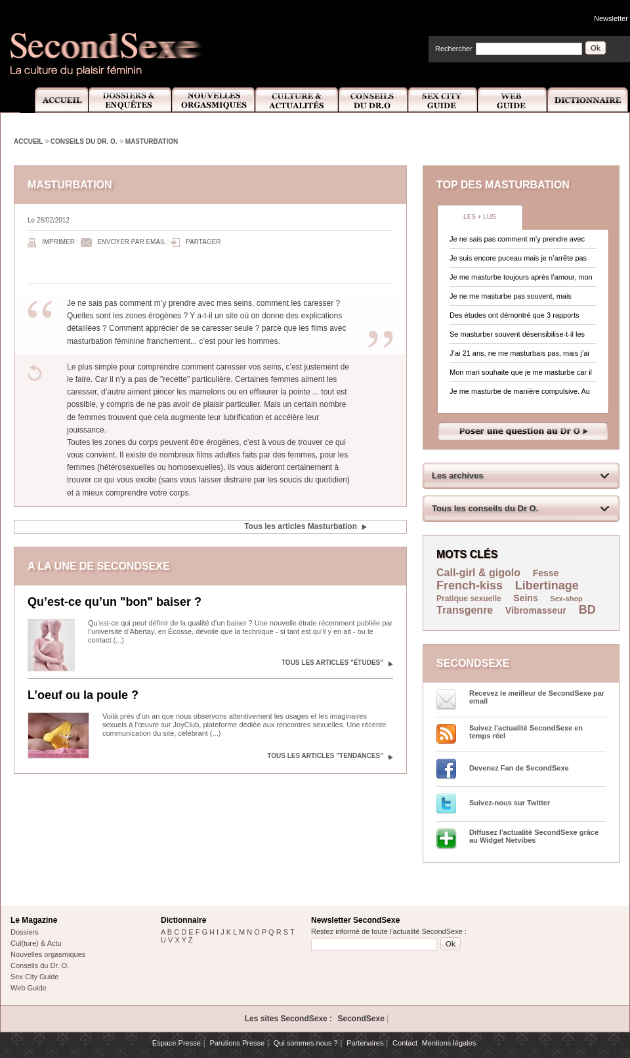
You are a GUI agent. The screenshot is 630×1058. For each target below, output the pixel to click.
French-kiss (469, 585)
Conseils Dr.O (373, 100)
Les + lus (479, 217)
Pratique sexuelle (468, 598)
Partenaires (364, 1043)
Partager (203, 241)
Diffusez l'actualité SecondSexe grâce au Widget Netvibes (533, 836)
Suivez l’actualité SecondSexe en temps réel (526, 732)
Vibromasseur (535, 610)
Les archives (458, 475)
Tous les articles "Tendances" (325, 755)
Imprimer (58, 241)
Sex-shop (566, 599)
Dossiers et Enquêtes (129, 100)
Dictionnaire (588, 100)
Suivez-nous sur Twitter (509, 803)
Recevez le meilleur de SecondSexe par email (536, 697)
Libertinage (547, 585)
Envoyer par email (131, 241)
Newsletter (611, 18)
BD (587, 609)
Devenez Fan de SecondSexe (519, 768)
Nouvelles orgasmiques (47, 954)
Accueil (54, 100)
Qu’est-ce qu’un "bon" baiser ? (114, 601)
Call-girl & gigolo (478, 572)
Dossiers (24, 932)
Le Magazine (33, 920)
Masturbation (151, 141)
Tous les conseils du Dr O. (485, 508)
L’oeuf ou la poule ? (83, 695)
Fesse (546, 573)
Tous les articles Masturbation (300, 526)
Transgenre (464, 610)
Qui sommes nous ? (306, 1043)
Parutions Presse (236, 1043)
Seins (525, 598)
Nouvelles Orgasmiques (213, 100)
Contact (404, 1043)
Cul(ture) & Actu (36, 943)
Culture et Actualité (297, 100)
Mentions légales (449, 1043)
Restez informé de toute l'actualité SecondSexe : (389, 931)
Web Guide (512, 100)
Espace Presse (176, 1043)
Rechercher (453, 49)
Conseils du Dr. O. (84, 141)
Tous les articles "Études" (332, 662)
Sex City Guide (443, 100)
